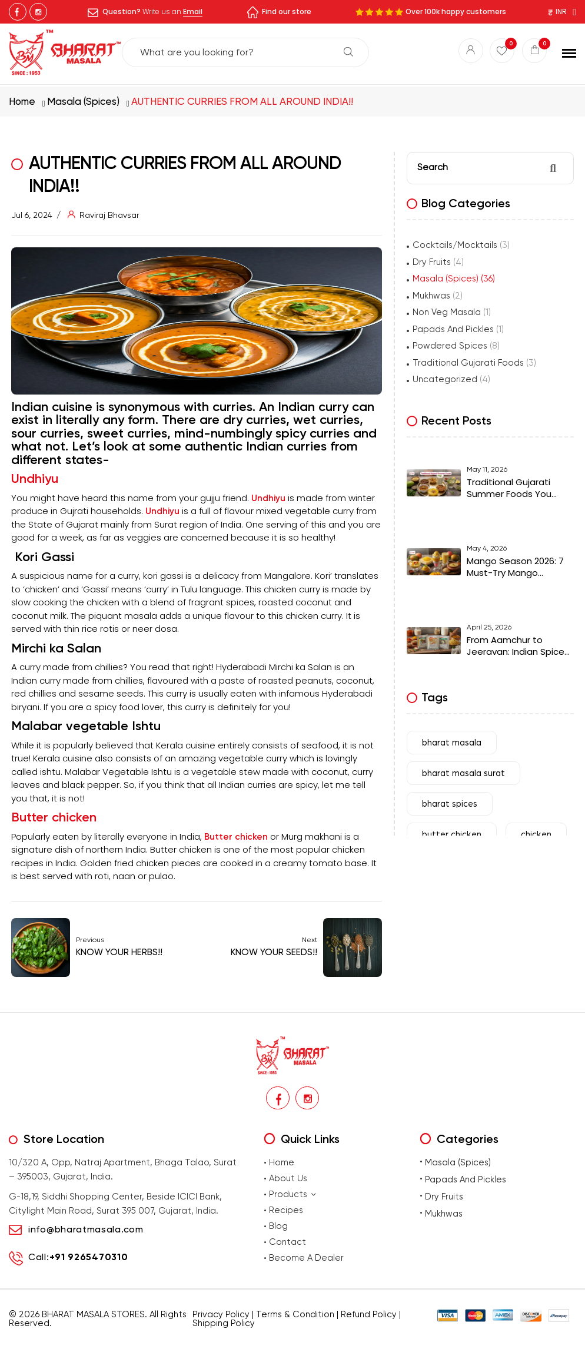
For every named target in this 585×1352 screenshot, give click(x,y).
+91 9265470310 (88, 1258)
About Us (288, 1179)
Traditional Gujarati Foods (468, 362)
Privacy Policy (221, 1315)
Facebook (17, 12)
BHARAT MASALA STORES (93, 1315)
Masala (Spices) (83, 101)
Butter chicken (54, 816)
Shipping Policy (223, 1323)
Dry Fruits (432, 261)
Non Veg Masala (447, 311)
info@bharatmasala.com (86, 1229)
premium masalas (151, 1340)
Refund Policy (369, 1315)
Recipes (286, 1210)
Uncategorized (445, 378)
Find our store (286, 11)
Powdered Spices (450, 345)
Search (348, 52)
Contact (287, 1242)
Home (22, 101)
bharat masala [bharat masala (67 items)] (451, 745)
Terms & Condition (295, 1315)
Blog (278, 1226)
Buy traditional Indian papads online (233, 1340)
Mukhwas (431, 295)
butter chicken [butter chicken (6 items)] (451, 837)
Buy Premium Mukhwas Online (417, 1340)
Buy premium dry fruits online (330, 1340)
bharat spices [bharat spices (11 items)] (449, 807)
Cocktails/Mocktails (455, 244)
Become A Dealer (306, 1258)
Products (293, 1195)
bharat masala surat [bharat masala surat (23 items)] (463, 776)
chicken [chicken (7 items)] (536, 837)
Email (192, 11)
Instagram (38, 12)
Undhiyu (34, 478)
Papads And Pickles (453, 328)
